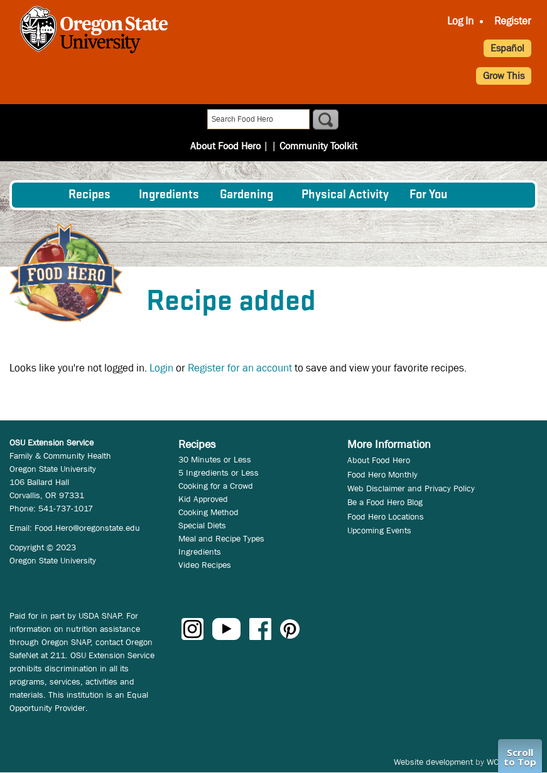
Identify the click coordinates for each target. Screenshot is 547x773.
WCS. (496, 761)
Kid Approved (203, 498)
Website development (433, 761)
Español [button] (507, 48)
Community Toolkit (314, 120)
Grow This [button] (503, 75)
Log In (460, 21)
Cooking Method (208, 512)
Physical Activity (345, 195)
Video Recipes (204, 564)
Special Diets (202, 525)
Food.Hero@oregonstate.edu (87, 527)
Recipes (89, 195)
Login (161, 368)
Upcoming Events (379, 530)
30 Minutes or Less (214, 459)
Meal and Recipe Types (221, 538)
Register (512, 21)
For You (428, 195)
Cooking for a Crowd (215, 485)
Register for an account (240, 368)
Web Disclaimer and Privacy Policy (411, 488)
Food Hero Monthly (382, 474)
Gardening (246, 195)
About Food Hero (229, 120)
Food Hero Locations (385, 516)
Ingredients (169, 195)
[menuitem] (39, 195)
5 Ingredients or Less (218, 472)
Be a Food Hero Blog (385, 502)
